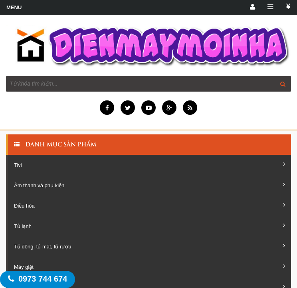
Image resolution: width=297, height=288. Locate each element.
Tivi (149, 164)
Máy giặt (149, 266)
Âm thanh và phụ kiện (149, 184)
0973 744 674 (37, 278)
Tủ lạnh (149, 225)
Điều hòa (149, 205)
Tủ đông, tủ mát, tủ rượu (149, 246)
